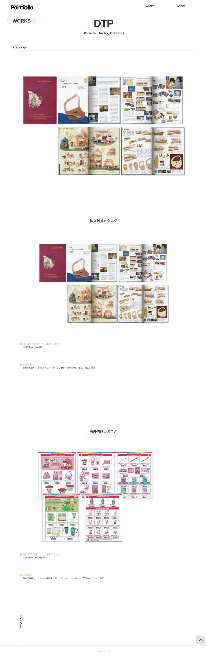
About (181, 6)
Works (150, 6)
